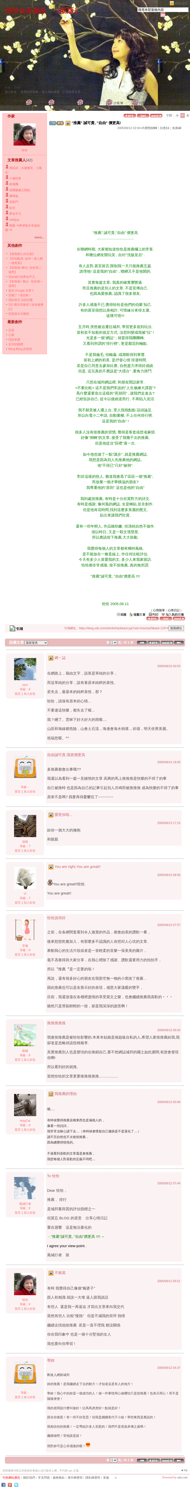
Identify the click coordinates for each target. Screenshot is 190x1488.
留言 (18, 693)
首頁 (36, 103)
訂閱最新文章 (71, 92)
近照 (11, 330)
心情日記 (174, 610)
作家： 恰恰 (12, 87)
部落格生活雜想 (18, 313)
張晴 (25, 841)
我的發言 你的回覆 (20, 300)
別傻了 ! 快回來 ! (19, 295)
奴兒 (12, 208)
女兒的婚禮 (15, 344)
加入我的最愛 (51, 92)
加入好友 (11, 92)
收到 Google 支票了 (21, 290)
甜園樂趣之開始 (19, 190)
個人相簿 (91, 103)
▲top (184, 1470)
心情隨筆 (159, 610)
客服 (106, 1477)
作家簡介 (145, 103)
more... (39, 237)
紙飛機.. (14, 184)
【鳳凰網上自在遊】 (21, 254)
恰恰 (25, 150)
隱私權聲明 (92, 1477)
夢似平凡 (15, 213)
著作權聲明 (75, 1477)
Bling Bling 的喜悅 (20, 349)
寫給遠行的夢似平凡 (21, 277)
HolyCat (25, 1121)
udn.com (182, 1477)
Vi (25, 893)
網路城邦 (181, 3)
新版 (67, 11)
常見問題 (44, 1477)
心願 (11, 335)
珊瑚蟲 (13, 196)
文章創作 (62, 103)
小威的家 (15, 178)
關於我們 (29, 1477)
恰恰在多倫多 (25, 11)
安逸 (25, 945)
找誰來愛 (14, 339)
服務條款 (59, 1477)
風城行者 (25, 1204)
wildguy (14, 219)
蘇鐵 (25, 1051)
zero (25, 685)
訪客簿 (118, 103)
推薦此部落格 (29, 92)
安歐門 (13, 202)
